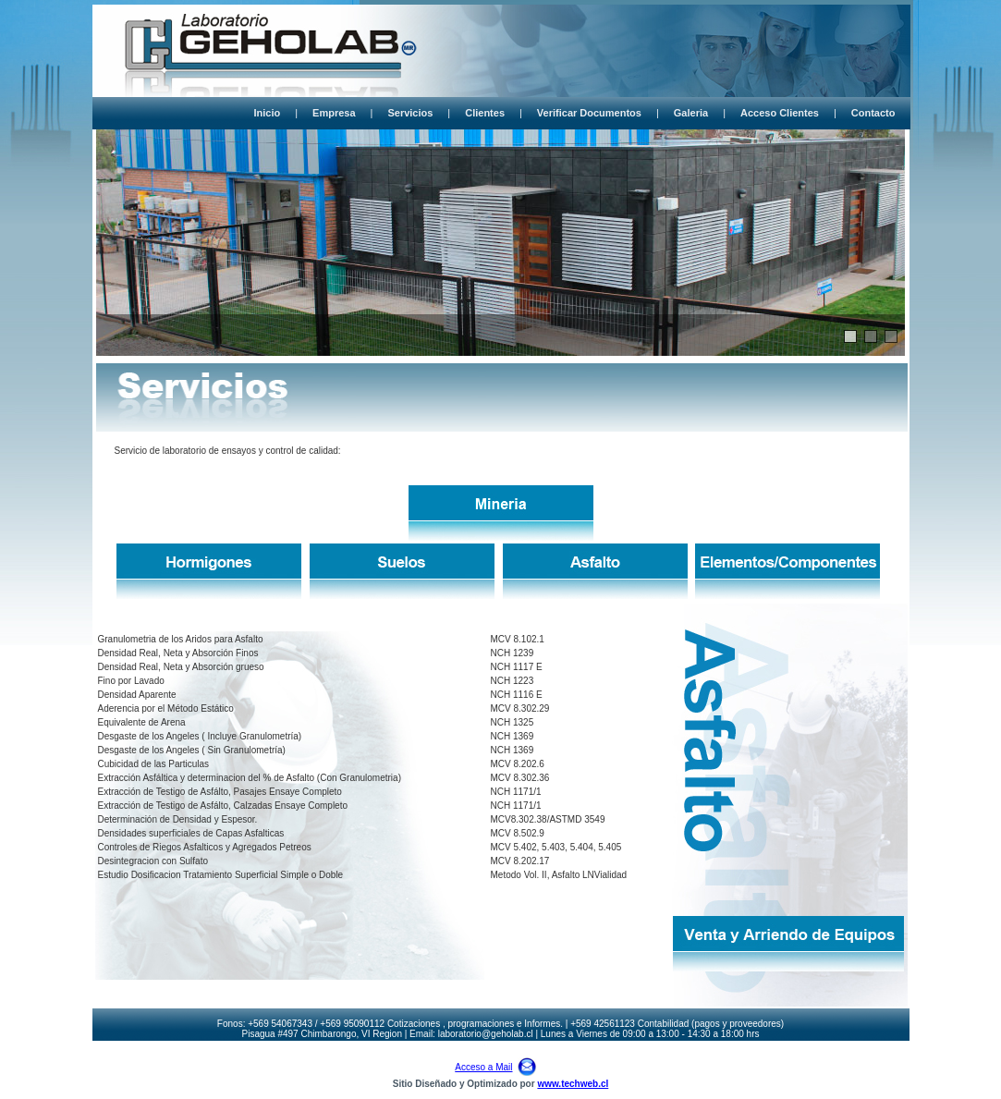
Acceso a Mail (483, 1067)
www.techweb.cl (572, 1084)
